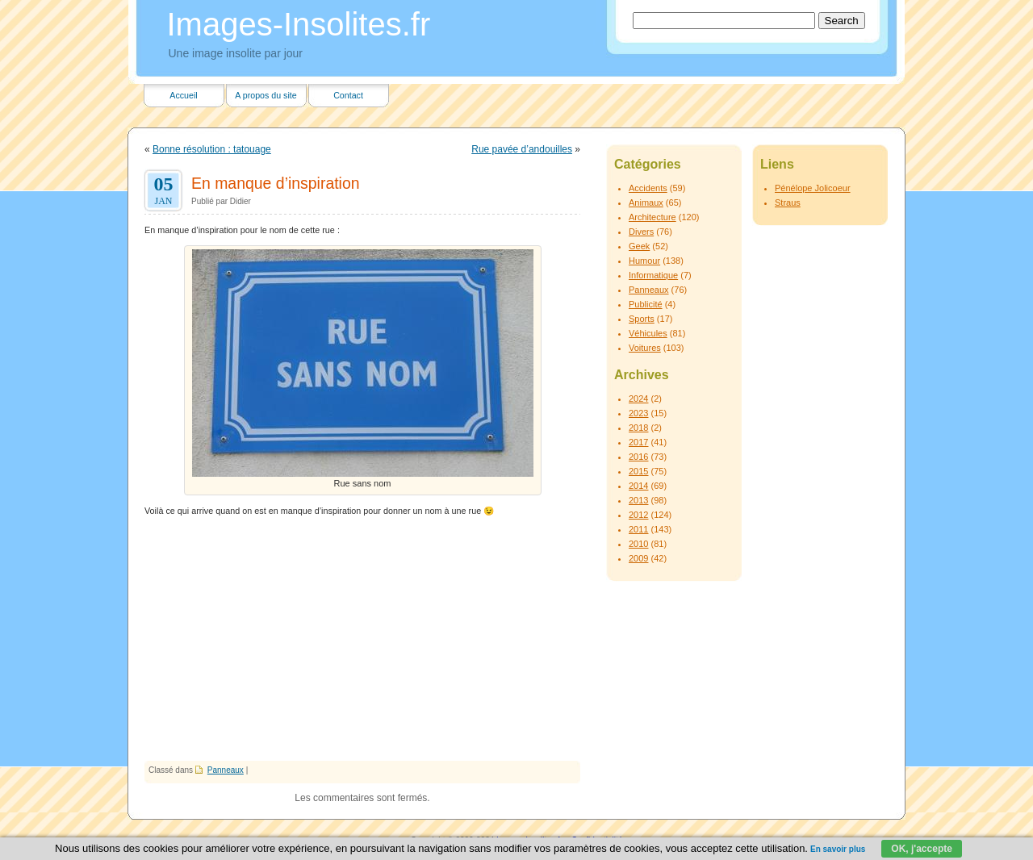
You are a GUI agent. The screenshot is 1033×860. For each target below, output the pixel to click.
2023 (638, 413)
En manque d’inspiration (275, 183)
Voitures (645, 348)
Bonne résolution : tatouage (212, 149)
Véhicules (648, 333)
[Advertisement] (362, 640)
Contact (348, 95)
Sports (642, 319)
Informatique (653, 275)
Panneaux (225, 770)
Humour (644, 260)
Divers (641, 231)
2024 (638, 398)
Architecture (652, 217)
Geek (639, 246)
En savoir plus (837, 849)
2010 (638, 544)
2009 (638, 558)
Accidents (648, 188)
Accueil (183, 95)
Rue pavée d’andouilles (521, 149)
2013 (638, 500)
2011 (638, 529)
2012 (638, 515)
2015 (638, 471)
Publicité (646, 304)
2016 (638, 456)
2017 (638, 442)
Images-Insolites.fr (299, 24)
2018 (638, 427)
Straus (788, 202)
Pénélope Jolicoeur (813, 188)
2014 (638, 486)
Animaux (646, 202)
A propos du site (265, 95)
